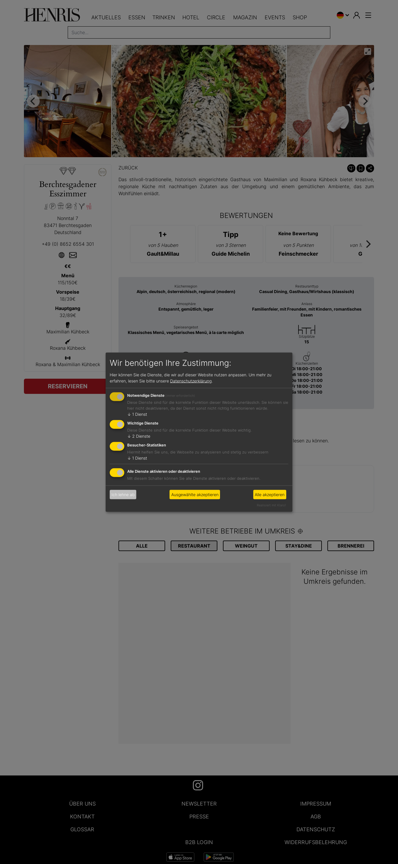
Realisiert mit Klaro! (271, 505)
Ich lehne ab (123, 494)
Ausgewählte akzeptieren (195, 494)
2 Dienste (138, 436)
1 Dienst (137, 414)
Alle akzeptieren (269, 494)
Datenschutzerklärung (191, 380)
